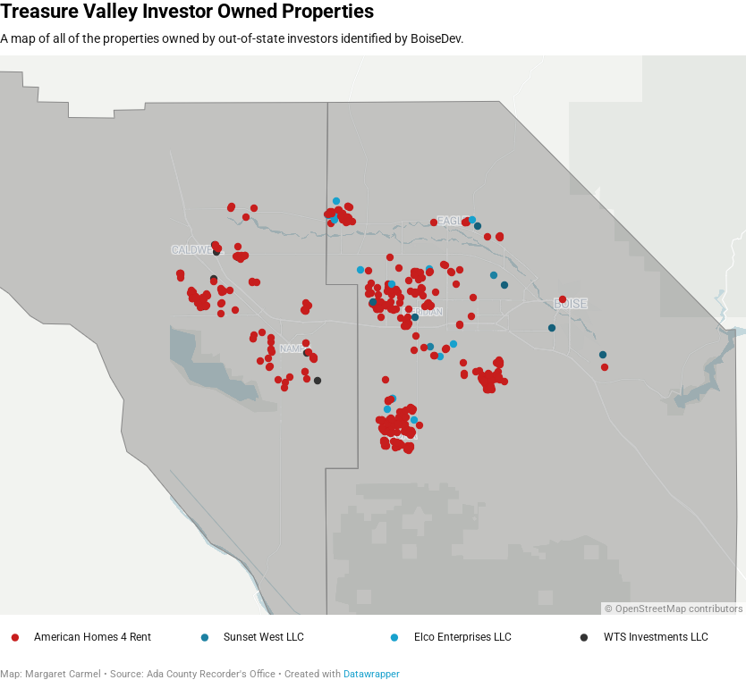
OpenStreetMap (650, 609)
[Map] (373, 335)
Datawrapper (371, 674)
